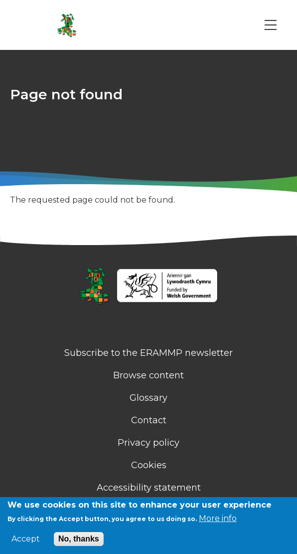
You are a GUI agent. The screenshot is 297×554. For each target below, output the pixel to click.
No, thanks (78, 539)
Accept (25, 539)
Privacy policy (148, 442)
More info (218, 518)
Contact (148, 420)
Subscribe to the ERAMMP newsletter (148, 352)
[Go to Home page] (66, 24)
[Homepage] (148, 286)
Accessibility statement (149, 487)
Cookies (148, 465)
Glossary (148, 397)
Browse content (148, 375)
